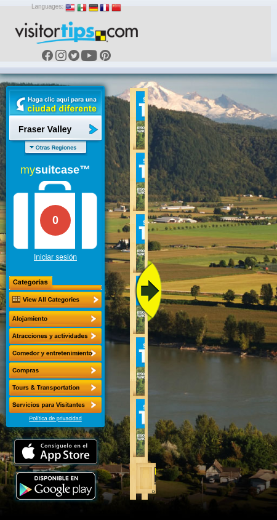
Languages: (47, 6)
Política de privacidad (55, 418)
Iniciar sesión (55, 257)
